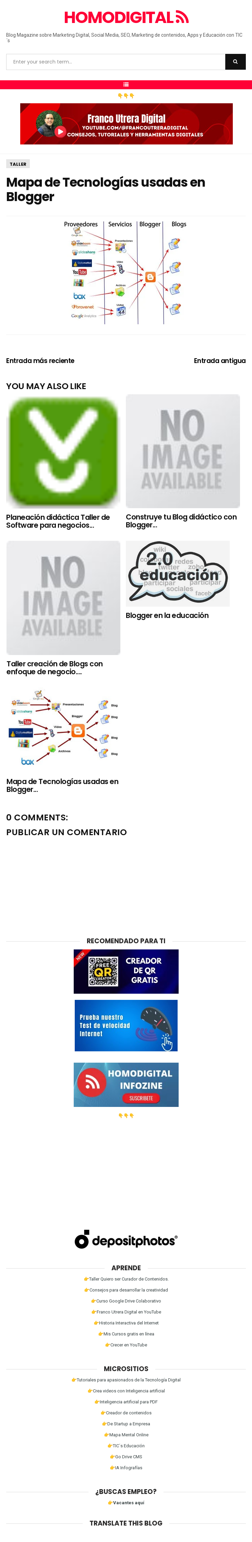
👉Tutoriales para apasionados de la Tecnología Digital (126, 1379)
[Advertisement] (126, 1166)
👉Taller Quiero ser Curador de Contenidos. (126, 1279)
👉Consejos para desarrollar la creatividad (126, 1290)
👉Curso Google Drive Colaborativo (126, 1301)
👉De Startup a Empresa (126, 1423)
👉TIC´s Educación (126, 1445)
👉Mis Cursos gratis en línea (126, 1333)
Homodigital (126, 17)
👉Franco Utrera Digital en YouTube (126, 1312)
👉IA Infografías (126, 1467)
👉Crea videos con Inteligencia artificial (126, 1390)
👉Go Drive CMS (126, 1456)
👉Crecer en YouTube (126, 1344)
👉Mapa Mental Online (126, 1434)
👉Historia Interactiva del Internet (126, 1322)
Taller (18, 164)
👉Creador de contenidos (126, 1412)
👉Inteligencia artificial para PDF (126, 1401)
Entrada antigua (220, 360)
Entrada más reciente (40, 360)
